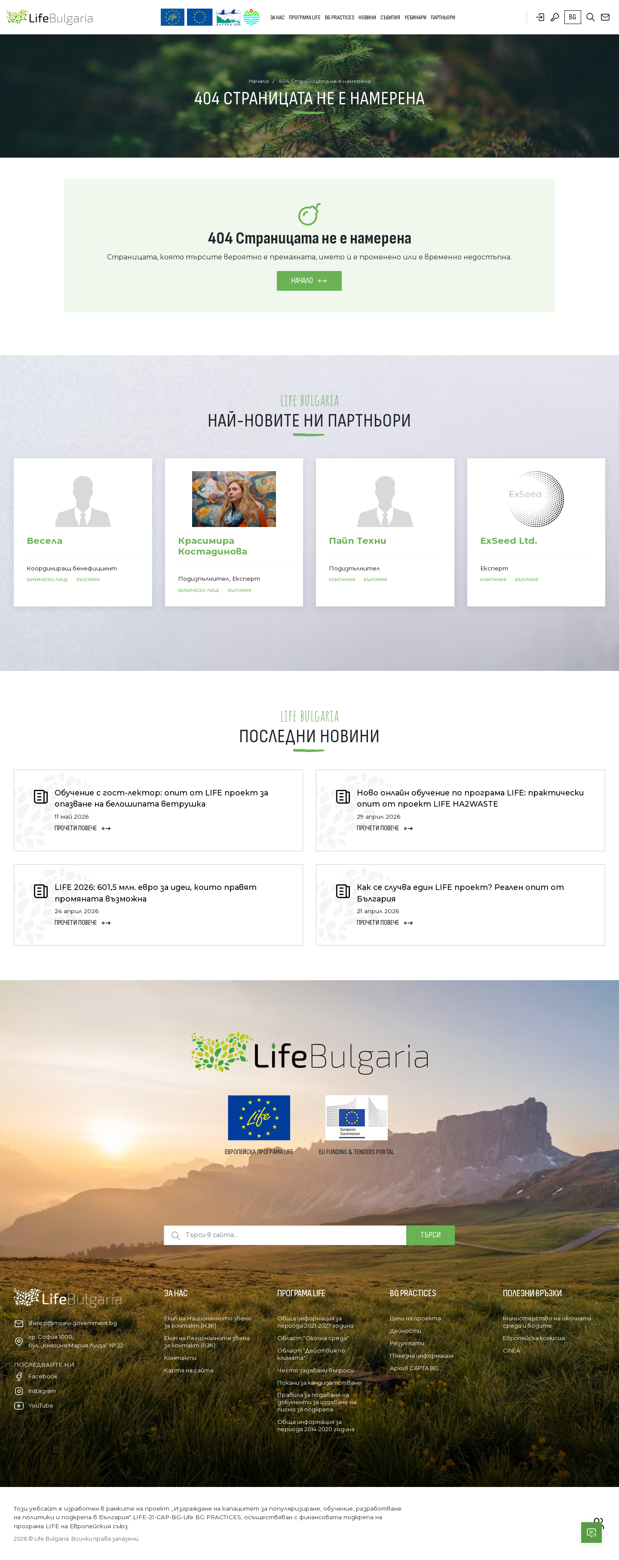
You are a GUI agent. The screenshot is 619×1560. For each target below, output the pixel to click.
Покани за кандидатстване (319, 1382)
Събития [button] (390, 17)
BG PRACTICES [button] (339, 17)
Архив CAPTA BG (414, 1368)
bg (572, 17)
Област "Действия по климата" (311, 1354)
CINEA (511, 1350)
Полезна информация (422, 1355)
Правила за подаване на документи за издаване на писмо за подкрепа (316, 1402)
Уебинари (415, 17)
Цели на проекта (415, 1318)
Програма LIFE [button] (305, 17)
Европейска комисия (534, 1338)
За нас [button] (277, 17)
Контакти (180, 1357)
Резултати (407, 1343)
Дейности (405, 1330)
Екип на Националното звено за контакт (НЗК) (207, 1322)
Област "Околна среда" (313, 1338)
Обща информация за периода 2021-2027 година (315, 1322)
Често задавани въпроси (315, 1370)
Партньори (443, 17)
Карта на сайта (188, 1370)
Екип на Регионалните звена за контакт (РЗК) (207, 1342)
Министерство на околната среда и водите (547, 1322)
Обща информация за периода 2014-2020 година (316, 1425)
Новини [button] (367, 17)
